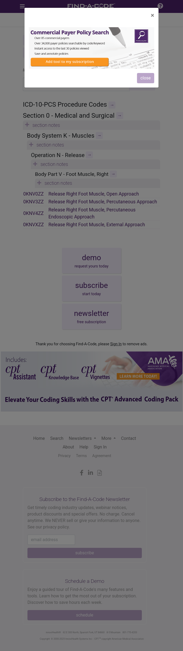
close (145, 78)
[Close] (152, 15)
